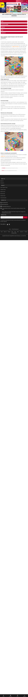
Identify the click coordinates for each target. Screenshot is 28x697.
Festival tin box (2, 195)
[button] (27, 8)
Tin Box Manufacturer (15, 229)
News (12, 231)
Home (2, 231)
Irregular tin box (3, 189)
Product (9, 231)
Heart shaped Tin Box (3, 187)
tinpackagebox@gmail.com (6, 206)
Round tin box (2, 193)
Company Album (14, 232)
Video (18, 231)
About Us (1, 180)
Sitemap (26, 231)
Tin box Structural (3, 197)
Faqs (15, 231)
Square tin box (2, 191)
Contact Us (2, 182)
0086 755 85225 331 (5, 204)
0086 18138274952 (5, 202)
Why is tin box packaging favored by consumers (10, 170)
